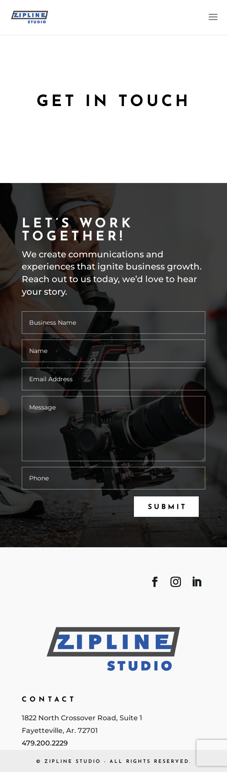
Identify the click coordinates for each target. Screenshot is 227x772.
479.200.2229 (45, 743)
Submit (167, 507)
